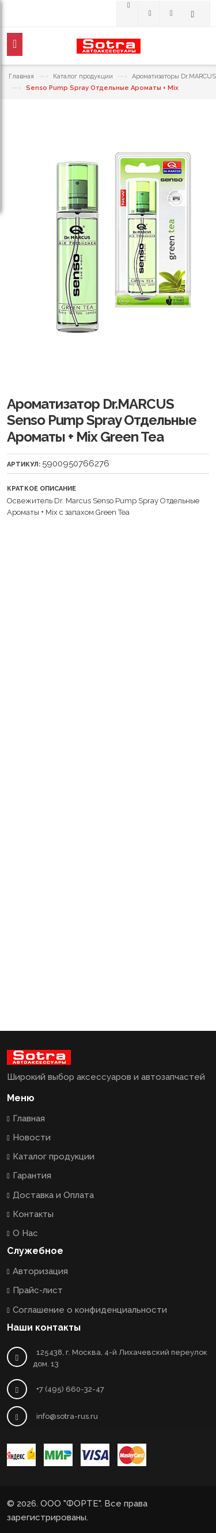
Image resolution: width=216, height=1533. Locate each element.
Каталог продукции (83, 76)
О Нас (25, 1233)
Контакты (33, 1214)
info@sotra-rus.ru (67, 1416)
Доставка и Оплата (53, 1195)
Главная (21, 76)
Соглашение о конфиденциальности (90, 1310)
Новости (32, 1137)
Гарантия (32, 1175)
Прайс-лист (38, 1290)
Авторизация (40, 1271)
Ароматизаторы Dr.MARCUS (174, 76)
